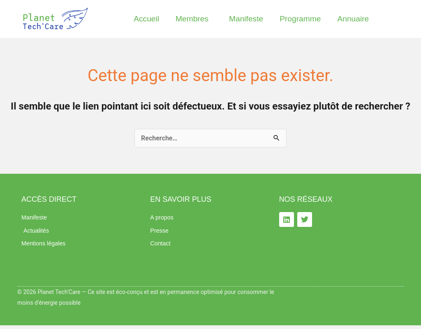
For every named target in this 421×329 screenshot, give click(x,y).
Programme (300, 18)
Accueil (146, 18)
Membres (194, 18)
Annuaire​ (353, 18)
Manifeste (246, 18)
